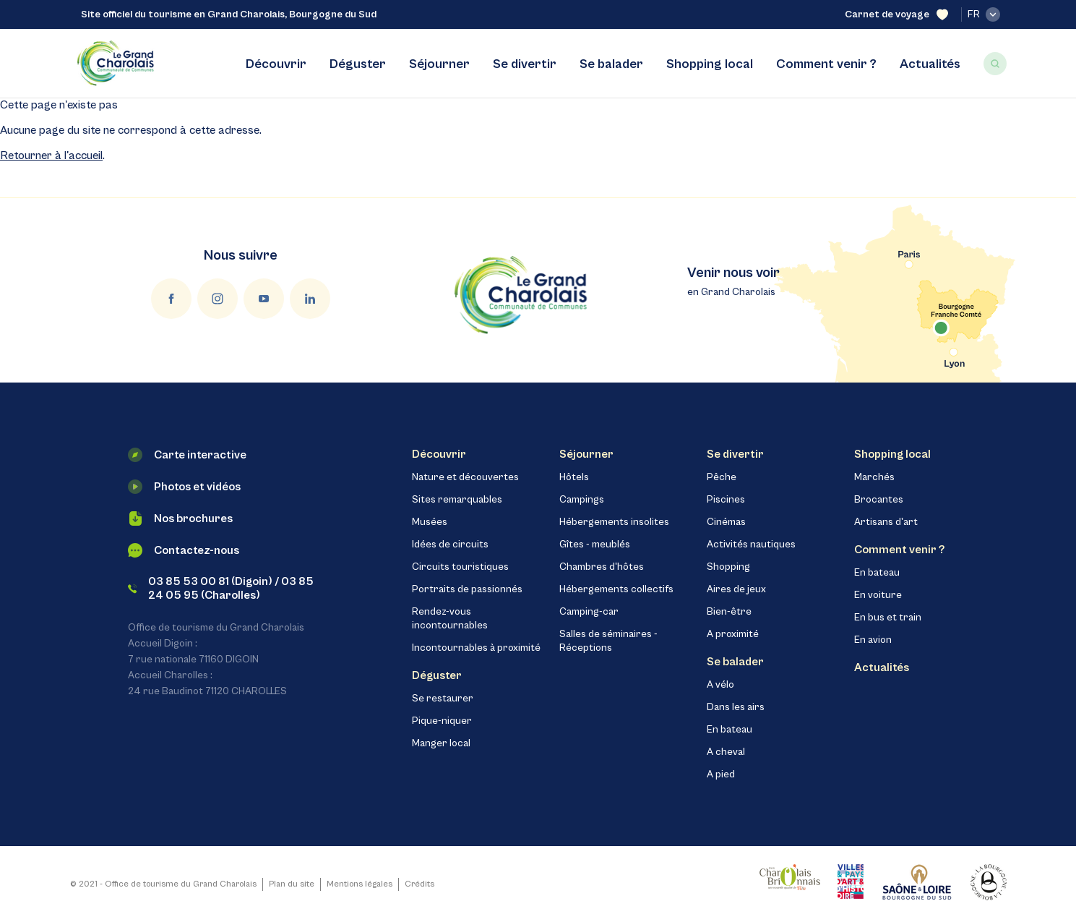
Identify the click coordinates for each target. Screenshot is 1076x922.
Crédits (419, 884)
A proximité (733, 634)
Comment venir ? (826, 64)
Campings (581, 499)
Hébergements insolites (614, 522)
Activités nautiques (751, 544)
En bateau (729, 729)
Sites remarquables (457, 499)
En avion (873, 640)
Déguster (358, 64)
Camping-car (589, 612)
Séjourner (439, 64)
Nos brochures (180, 518)
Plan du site (291, 884)
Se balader (611, 64)
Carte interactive (187, 455)
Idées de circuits (450, 544)
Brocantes (878, 499)
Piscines (726, 499)
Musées (429, 522)
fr (984, 14)
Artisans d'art (886, 522)
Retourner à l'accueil (51, 155)
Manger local (441, 743)
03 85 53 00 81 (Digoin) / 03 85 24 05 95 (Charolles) (221, 588)
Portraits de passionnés (467, 589)
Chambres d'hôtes (601, 567)
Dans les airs (736, 707)
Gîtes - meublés (594, 544)
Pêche (721, 477)
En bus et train (887, 617)
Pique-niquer (442, 721)
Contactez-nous (183, 550)
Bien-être (729, 612)
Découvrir (276, 64)
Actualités (930, 64)
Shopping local (709, 64)
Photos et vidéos (184, 486)
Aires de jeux (736, 589)
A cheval (726, 752)
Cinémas (726, 522)
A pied (721, 774)
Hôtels (574, 477)
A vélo (720, 685)
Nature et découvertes (465, 477)
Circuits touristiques (460, 567)
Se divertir (524, 64)
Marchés (874, 477)
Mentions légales (359, 884)
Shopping (728, 567)
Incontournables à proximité (476, 648)
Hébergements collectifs (616, 589)
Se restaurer (442, 698)
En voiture (878, 595)
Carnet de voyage (896, 15)
